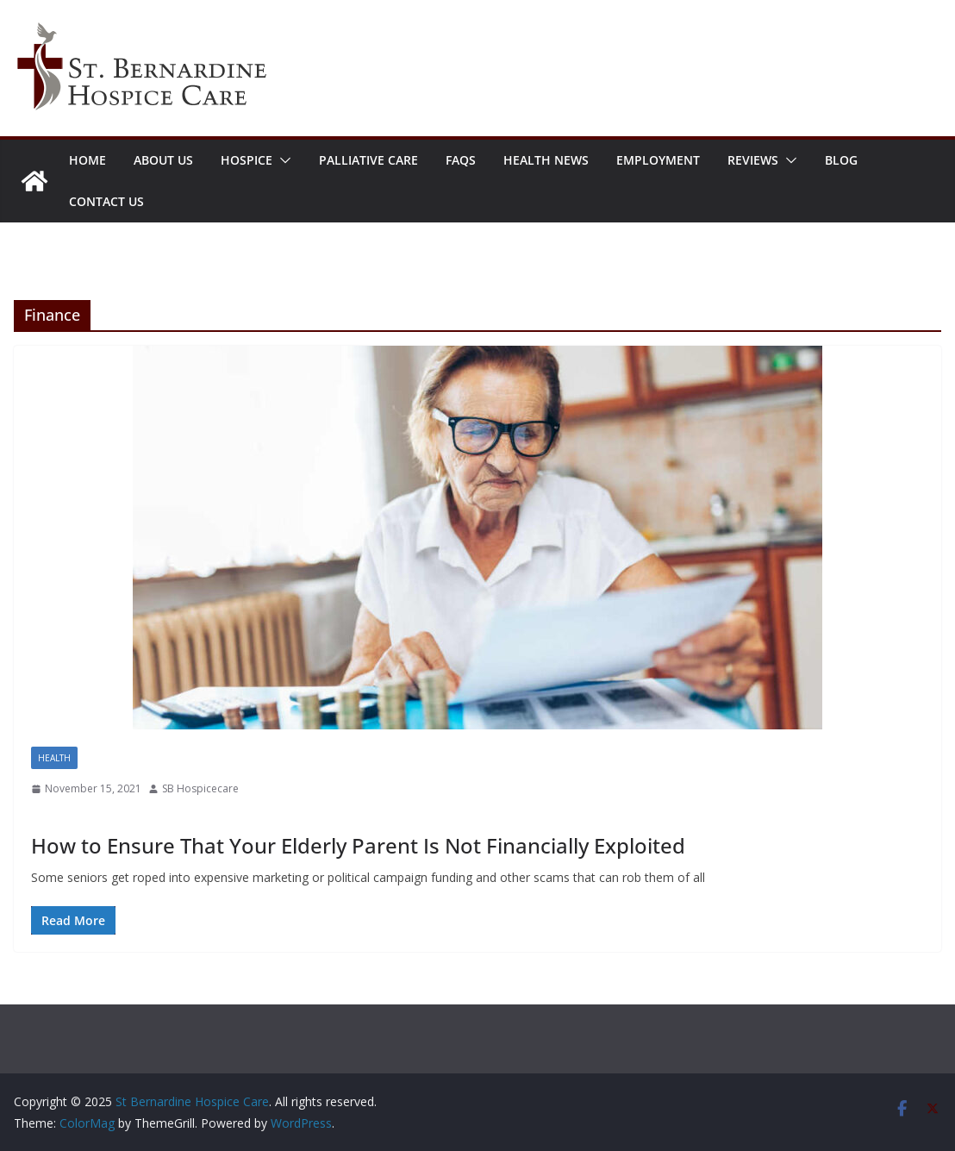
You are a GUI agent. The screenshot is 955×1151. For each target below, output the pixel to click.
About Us (163, 160)
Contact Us (106, 201)
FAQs (461, 160)
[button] (281, 160)
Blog (841, 160)
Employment (658, 160)
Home (87, 160)
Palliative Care (368, 160)
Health (54, 758)
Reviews (752, 160)
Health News (546, 160)
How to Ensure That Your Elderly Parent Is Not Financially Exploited (358, 845)
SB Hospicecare (200, 788)
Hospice (246, 160)
